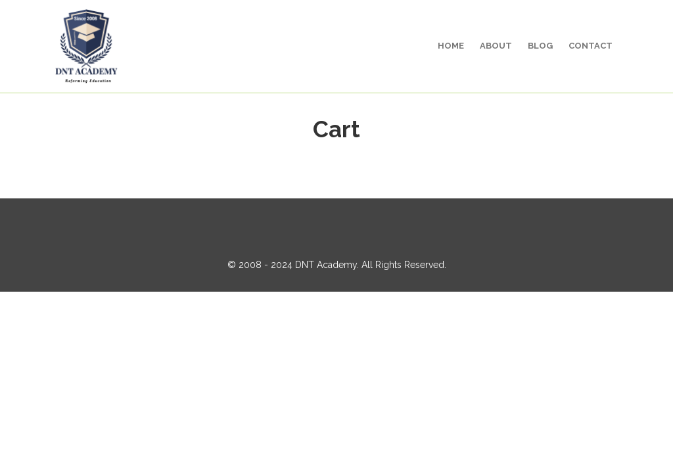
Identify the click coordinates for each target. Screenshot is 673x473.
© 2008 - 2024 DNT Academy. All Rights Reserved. (336, 264)
